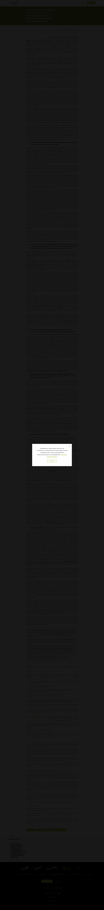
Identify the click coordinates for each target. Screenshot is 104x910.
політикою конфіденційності (57, 456)
